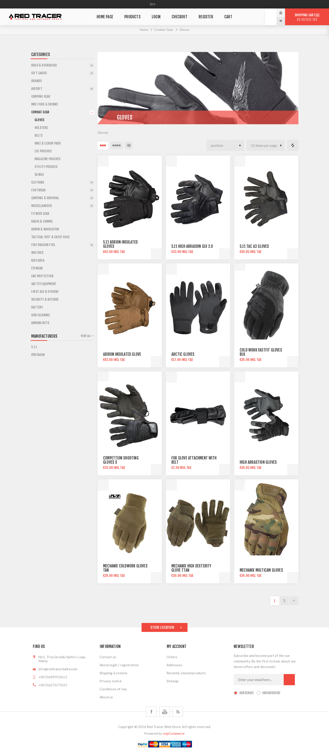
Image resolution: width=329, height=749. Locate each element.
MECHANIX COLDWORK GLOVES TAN (125, 568)
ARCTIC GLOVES (183, 354)
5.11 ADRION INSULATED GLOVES (120, 244)
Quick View (103, 161)
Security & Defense (45, 299)
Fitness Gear (40, 213)
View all (86, 336)
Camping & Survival (45, 198)
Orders (172, 657)
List (128, 145)
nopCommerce (174, 733)
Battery (37, 307)
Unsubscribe (271, 693)
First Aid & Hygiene (45, 292)
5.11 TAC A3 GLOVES (254, 246)
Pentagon (38, 355)
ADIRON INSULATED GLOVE (122, 354)
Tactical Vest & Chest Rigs (50, 237)
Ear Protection (42, 276)
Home (144, 29)
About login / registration (119, 665)
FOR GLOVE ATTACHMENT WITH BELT (194, 460)
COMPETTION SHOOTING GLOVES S (121, 460)
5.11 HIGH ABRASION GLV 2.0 (192, 246)
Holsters (41, 128)
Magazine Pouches (47, 159)
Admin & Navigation (45, 229)
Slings (39, 174)
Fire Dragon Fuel (43, 245)
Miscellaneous (41, 206)
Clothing (37, 182)
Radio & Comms (42, 221)
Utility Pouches (46, 167)
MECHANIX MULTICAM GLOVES (261, 570)
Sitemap (173, 681)
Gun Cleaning (40, 315)
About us (106, 697)
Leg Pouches (43, 151)
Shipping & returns (114, 673)
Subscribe (246, 693)
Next (293, 600)
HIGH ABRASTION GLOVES (258, 462)
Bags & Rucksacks (44, 65)
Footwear (38, 190)
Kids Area (37, 260)
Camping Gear (40, 96)
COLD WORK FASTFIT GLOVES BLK (261, 352)
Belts (38, 135)
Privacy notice (111, 681)
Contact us (108, 657)
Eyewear (37, 268)
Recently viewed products (186, 673)
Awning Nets (40, 323)
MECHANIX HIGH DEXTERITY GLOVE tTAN (191, 568)
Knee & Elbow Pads (48, 143)
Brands (36, 81)
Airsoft (36, 89)
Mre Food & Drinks (44, 104)
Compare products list (292, 145)
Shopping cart (307, 17)
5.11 (34, 347)
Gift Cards (39, 73)
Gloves (39, 120)
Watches (37, 252)
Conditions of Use (113, 689)
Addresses (174, 665)
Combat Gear (163, 29)
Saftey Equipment (43, 284)
